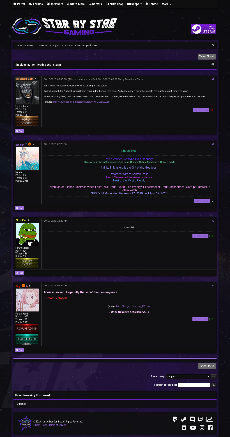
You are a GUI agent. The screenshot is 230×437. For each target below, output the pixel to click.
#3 (213, 220)
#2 (213, 144)
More (167, 4)
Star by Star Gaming (24, 45)
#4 (213, 285)
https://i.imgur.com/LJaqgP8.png (133, 306)
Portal (19, 4)
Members (55, 4)
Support (134, 4)
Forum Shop (114, 4)
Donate (152, 4)
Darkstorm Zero (133, 79)
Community (43, 45)
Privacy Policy (40, 425)
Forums (36, 4)
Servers (95, 4)
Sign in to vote (201, 110)
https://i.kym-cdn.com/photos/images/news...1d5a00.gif (80, 101)
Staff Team (76, 4)
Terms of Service (57, 425)
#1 (213, 79)
